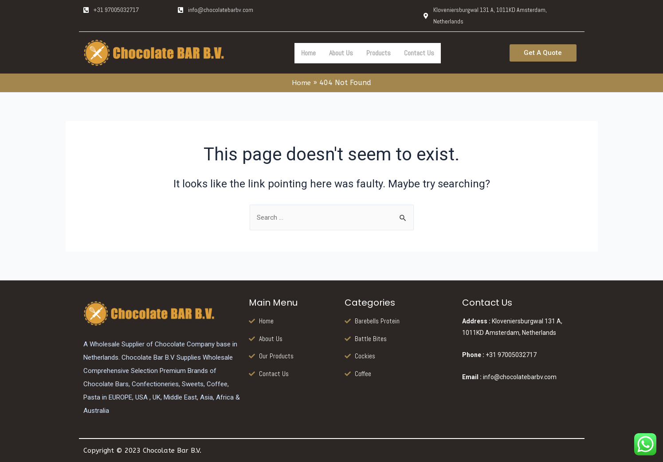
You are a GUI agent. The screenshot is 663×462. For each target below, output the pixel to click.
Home (308, 53)
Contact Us (419, 53)
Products (378, 53)
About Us (341, 53)
